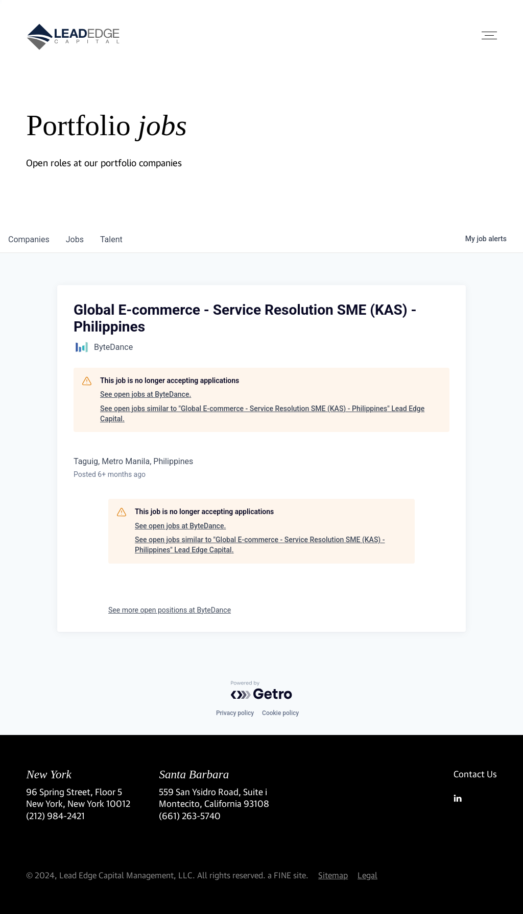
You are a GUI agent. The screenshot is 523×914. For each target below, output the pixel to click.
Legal (367, 875)
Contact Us (475, 774)
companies (29, 239)
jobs (75, 239)
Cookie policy (280, 713)
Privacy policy (235, 713)
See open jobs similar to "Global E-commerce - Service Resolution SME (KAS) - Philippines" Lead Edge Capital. (262, 413)
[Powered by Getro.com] (261, 690)
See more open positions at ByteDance (169, 610)
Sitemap (333, 875)
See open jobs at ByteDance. (145, 394)
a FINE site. (288, 875)
